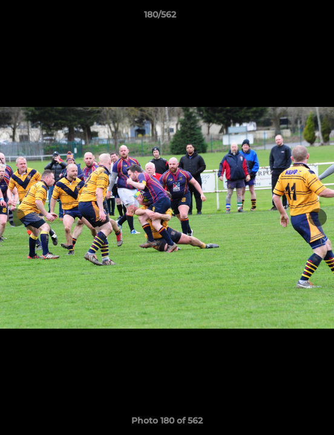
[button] (290, 17)
